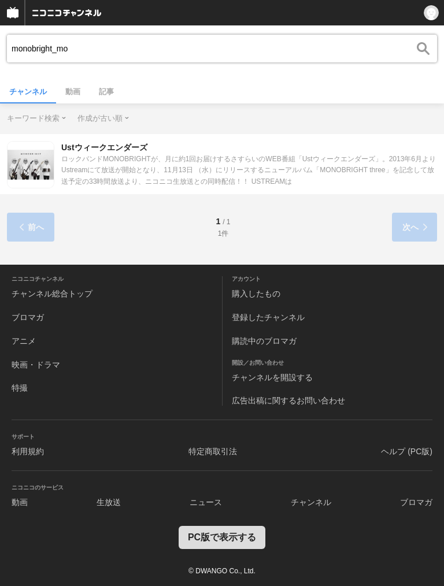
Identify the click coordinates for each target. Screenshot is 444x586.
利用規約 (28, 451)
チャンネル (28, 91)
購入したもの (256, 293)
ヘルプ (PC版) (406, 451)
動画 (72, 91)
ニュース (206, 502)
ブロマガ (28, 317)
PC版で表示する (222, 537)
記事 (106, 91)
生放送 (109, 502)
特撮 (20, 387)
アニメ (24, 341)
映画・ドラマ (36, 364)
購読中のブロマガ (264, 341)
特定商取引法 (212, 451)
